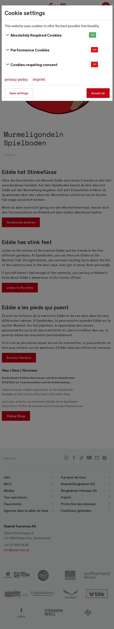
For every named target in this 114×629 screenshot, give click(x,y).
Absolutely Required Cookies (33, 35)
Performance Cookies (27, 50)
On (93, 35)
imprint (39, 79)
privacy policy (16, 79)
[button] (93, 35)
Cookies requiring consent (31, 64)
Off (94, 49)
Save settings (18, 93)
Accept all (98, 93)
